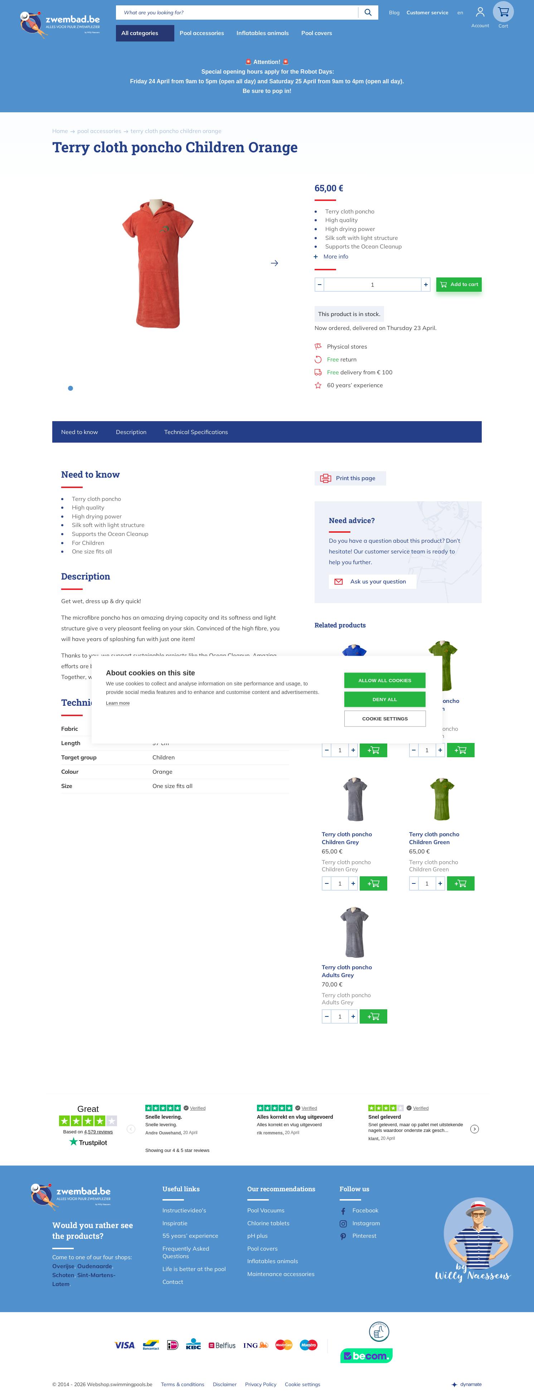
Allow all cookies (384, 680)
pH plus (257, 1235)
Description (131, 431)
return (341, 359)
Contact (172, 1281)
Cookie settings (302, 1384)
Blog (394, 12)
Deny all (385, 699)
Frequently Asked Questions (185, 1252)
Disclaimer (225, 1384)
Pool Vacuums (266, 1210)
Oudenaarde (94, 1266)
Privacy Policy (260, 1384)
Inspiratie (175, 1223)
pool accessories (99, 130)
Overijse (63, 1266)
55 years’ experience (190, 1235)
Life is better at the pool (194, 1268)
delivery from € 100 (360, 372)
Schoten (63, 1275)
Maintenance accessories (281, 1273)
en (460, 12)
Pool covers (316, 32)
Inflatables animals (263, 32)
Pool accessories (202, 32)
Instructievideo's (184, 1210)
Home (60, 130)
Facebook (365, 1210)
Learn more (118, 702)
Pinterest (365, 1235)
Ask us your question (378, 581)
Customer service (427, 12)
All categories (139, 32)
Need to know (79, 431)
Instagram (366, 1223)
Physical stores (347, 346)
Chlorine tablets (268, 1223)
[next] (274, 263)
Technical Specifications (196, 431)
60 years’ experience (355, 385)
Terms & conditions (182, 1384)
